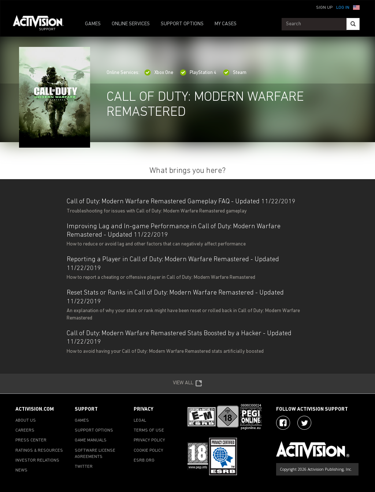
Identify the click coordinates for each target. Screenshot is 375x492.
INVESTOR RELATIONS (37, 460)
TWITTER (84, 467)
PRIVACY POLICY (149, 440)
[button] (356, 7)
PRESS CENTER (31, 440)
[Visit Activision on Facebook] (283, 423)
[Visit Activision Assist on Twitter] (304, 423)
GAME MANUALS (91, 440)
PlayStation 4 (198, 72)
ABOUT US (25, 420)
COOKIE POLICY (148, 450)
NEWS (21, 470)
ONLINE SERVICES (131, 24)
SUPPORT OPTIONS (182, 24)
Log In (342, 7)
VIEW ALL (187, 383)
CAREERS (24, 430)
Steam (234, 72)
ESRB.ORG (144, 460)
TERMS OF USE (149, 430)
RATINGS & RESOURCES (39, 450)
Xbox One (158, 72)
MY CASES (226, 24)
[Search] (353, 24)
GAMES (93, 24)
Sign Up (324, 7)
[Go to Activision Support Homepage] (42, 24)
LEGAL (140, 420)
